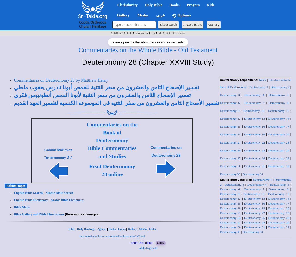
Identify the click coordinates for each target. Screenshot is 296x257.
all (160, 33)
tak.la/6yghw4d (148, 248)
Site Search (168, 25)
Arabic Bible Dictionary (67, 200)
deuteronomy (179, 33)
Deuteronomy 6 (230, 102)
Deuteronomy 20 (278, 134)
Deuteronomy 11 (278, 111)
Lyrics (122, 229)
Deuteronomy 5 (279, 95)
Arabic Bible (192, 25)
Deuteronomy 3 (230, 95)
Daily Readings (86, 229)
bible (129, 33)
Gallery (213, 25)
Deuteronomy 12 (230, 118)
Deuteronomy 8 (279, 102)
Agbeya (101, 229)
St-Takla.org (117, 33)
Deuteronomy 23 (278, 142)
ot (167, 33)
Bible (71, 229)
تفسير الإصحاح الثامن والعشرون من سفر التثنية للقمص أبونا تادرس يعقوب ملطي (106, 87)
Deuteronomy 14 (278, 118)
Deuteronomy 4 (254, 95)
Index (262, 80)
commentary (142, 33)
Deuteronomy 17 (278, 126)
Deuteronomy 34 (253, 174)
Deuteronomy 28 (254, 158)
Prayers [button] (193, 5)
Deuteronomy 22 (254, 142)
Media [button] (142, 15)
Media (143, 229)
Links (152, 229)
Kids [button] (210, 5)
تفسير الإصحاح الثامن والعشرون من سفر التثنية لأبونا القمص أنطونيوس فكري (102, 95)
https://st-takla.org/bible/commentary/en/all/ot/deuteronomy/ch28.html (112, 236)
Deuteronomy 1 (258, 87)
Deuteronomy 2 (280, 87)
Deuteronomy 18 (230, 134)
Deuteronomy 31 (254, 166)
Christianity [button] (127, 5)
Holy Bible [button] (153, 5)
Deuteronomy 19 (254, 134)
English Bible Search (28, 193)
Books (112, 229)
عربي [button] (160, 15)
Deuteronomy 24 (230, 150)
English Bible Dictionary (31, 200)
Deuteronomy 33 (230, 174)
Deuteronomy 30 (230, 166)
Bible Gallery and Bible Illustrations (39, 214)
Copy (160, 243)
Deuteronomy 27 (230, 158)
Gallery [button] (122, 15)
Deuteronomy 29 (278, 158)
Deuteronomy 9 (229, 111)
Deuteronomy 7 (254, 102)
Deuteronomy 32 (278, 166)
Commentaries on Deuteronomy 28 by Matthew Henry (61, 80)
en (154, 33)
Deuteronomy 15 (230, 126)
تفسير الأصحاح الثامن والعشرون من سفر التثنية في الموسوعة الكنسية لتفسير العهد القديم (116, 103)
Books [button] (174, 5)
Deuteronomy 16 (254, 126)
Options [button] (181, 15)
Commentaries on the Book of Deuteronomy (112, 133)
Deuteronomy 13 (254, 118)
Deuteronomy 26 (278, 150)
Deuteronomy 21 (230, 142)
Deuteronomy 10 (253, 111)
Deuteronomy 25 (254, 150)
